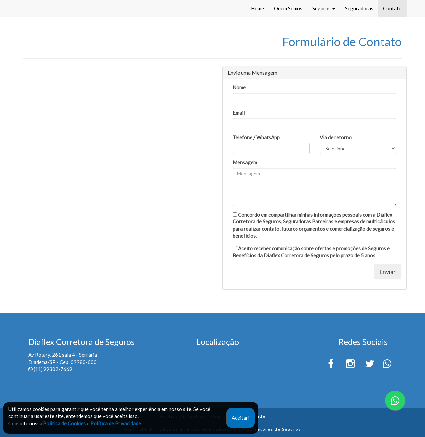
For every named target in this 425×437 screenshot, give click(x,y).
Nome (239, 87)
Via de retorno (336, 137)
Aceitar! (241, 418)
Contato (392, 8)
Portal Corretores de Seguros (265, 429)
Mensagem (245, 162)
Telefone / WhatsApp (256, 137)
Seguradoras (359, 8)
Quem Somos (288, 8)
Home (257, 8)
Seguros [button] (323, 8)
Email (239, 113)
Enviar (387, 271)
